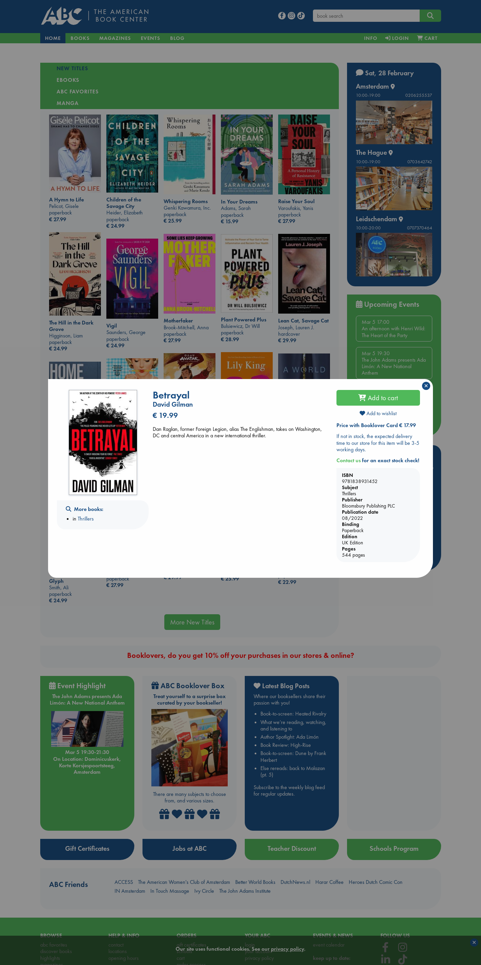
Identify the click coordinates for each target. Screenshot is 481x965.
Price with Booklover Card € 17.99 (376, 425)
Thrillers (86, 518)
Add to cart (378, 397)
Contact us (348, 460)
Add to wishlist (378, 413)
